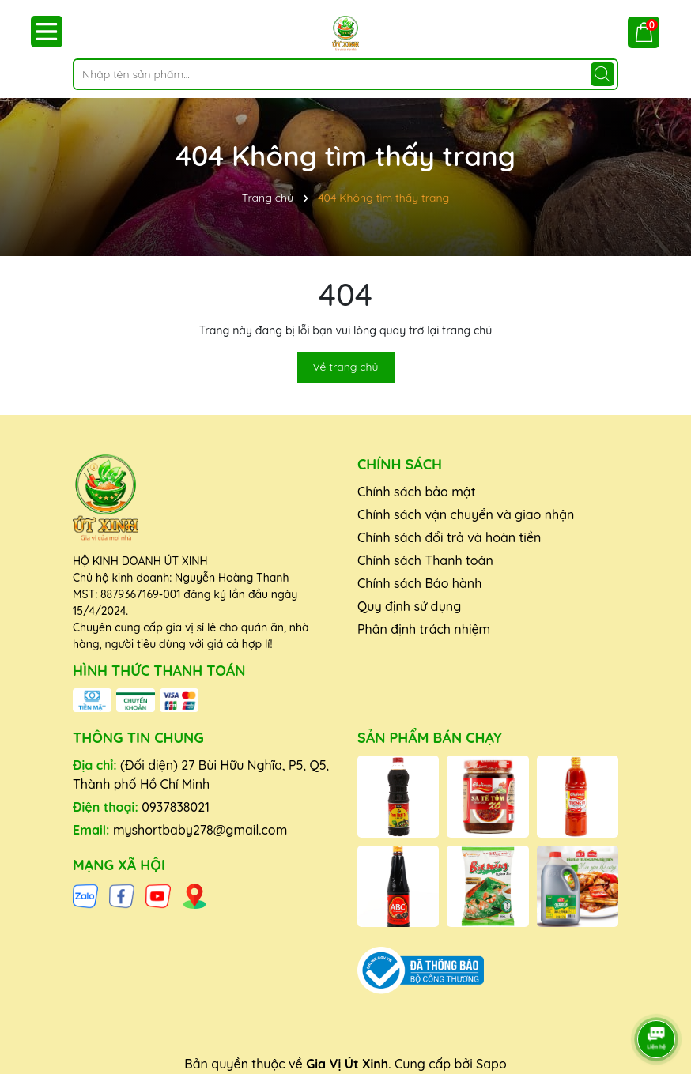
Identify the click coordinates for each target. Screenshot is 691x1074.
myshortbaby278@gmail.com (200, 830)
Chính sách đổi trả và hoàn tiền (449, 537)
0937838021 (176, 807)
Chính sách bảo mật (416, 491)
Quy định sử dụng (409, 606)
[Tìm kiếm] (602, 74)
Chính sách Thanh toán (425, 560)
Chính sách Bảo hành (419, 583)
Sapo (491, 1064)
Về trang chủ (346, 367)
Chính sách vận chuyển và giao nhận (465, 514)
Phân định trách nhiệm (423, 629)
